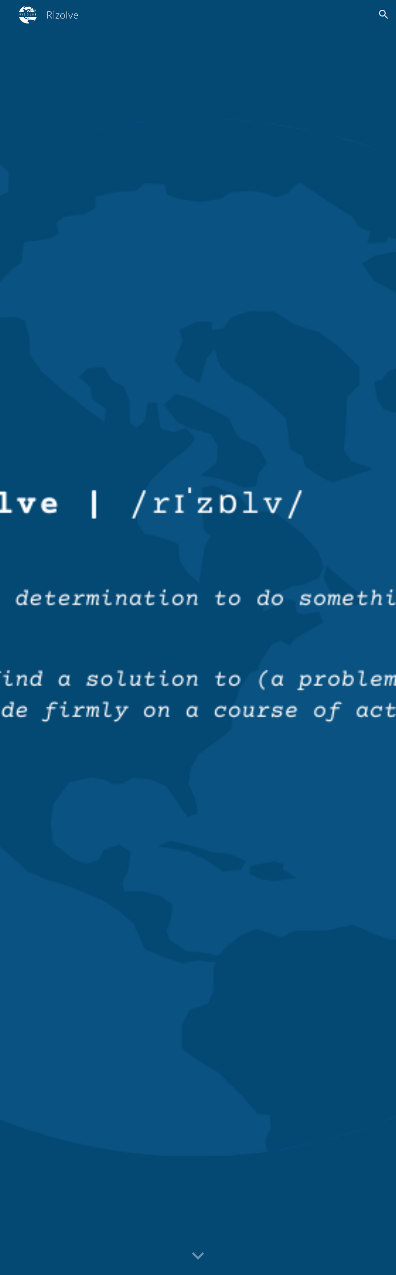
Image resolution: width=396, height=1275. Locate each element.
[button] (383, 14)
